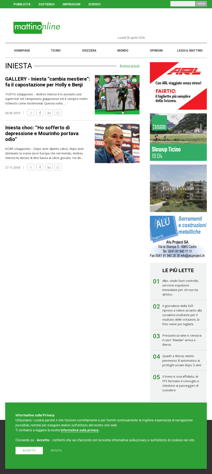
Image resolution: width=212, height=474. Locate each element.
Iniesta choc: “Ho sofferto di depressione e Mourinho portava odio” (41, 133)
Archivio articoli (130, 66)
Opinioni (156, 50)
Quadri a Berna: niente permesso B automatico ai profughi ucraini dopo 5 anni (181, 360)
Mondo (122, 50)
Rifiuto (56, 450)
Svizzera (89, 50)
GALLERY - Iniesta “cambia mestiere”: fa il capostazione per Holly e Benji (47, 82)
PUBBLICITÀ (21, 4)
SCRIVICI (94, 4)
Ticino (56, 50)
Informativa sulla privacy (80, 430)
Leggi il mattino (190, 50)
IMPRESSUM (71, 4)
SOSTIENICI (47, 4)
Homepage (22, 50)
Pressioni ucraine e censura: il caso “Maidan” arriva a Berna (182, 340)
